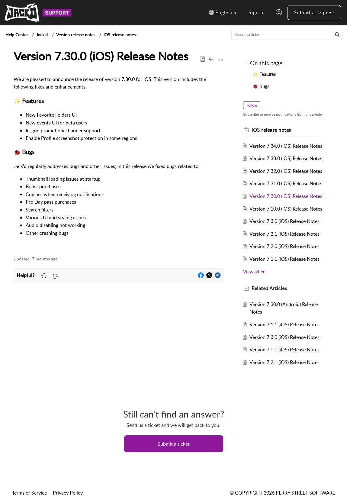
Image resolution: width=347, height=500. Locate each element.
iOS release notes (120, 34)
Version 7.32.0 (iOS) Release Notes (285, 171)
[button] (222, 13)
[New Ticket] (173, 443)
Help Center (16, 34)
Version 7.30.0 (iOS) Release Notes (285, 196)
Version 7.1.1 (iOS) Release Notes (284, 259)
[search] (286, 34)
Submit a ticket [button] (174, 443)
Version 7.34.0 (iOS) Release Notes (285, 146)
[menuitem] (257, 13)
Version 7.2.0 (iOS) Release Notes (284, 246)
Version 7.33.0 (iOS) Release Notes (285, 158)
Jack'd (42, 34)
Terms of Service (29, 492)
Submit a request (314, 12)
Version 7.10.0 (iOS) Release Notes (285, 208)
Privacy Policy (68, 492)
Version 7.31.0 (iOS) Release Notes (285, 183)
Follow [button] (251, 105)
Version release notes (75, 34)
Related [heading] (269, 288)
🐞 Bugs (261, 86)
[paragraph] (119, 163)
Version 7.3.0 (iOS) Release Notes (284, 221)
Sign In (257, 12)
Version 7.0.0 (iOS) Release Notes (284, 349)
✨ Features (264, 74)
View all (254, 272)
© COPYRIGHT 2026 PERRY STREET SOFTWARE (282, 492)
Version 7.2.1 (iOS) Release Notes (284, 234)
